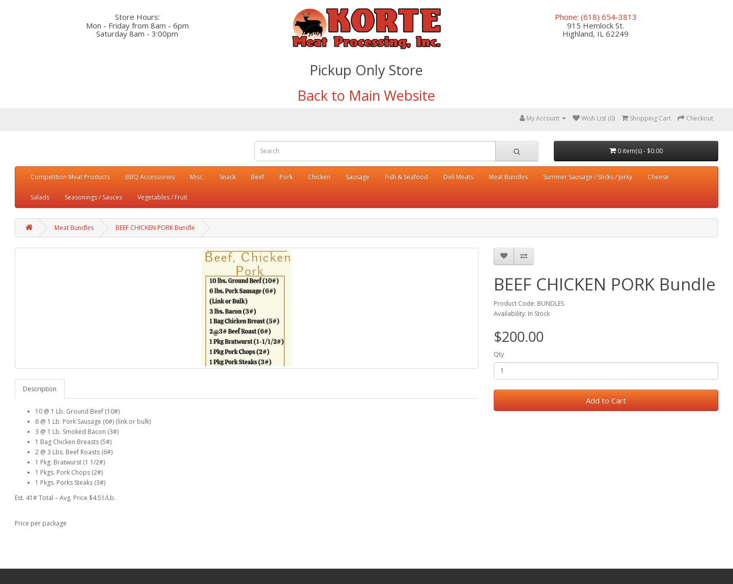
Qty (499, 354)
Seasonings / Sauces (93, 197)
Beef (257, 176)
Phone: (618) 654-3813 (596, 17)
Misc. (197, 176)
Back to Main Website (366, 95)
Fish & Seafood (406, 176)
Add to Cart (606, 400)
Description (40, 389)
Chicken (319, 176)
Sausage (358, 176)
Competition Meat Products (70, 176)
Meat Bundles (508, 176)
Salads (40, 197)
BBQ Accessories (150, 176)
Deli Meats (458, 176)
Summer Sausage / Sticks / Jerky (587, 176)
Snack (227, 176)
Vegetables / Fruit (162, 197)
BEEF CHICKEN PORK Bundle (155, 227)
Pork (286, 176)
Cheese (658, 176)
